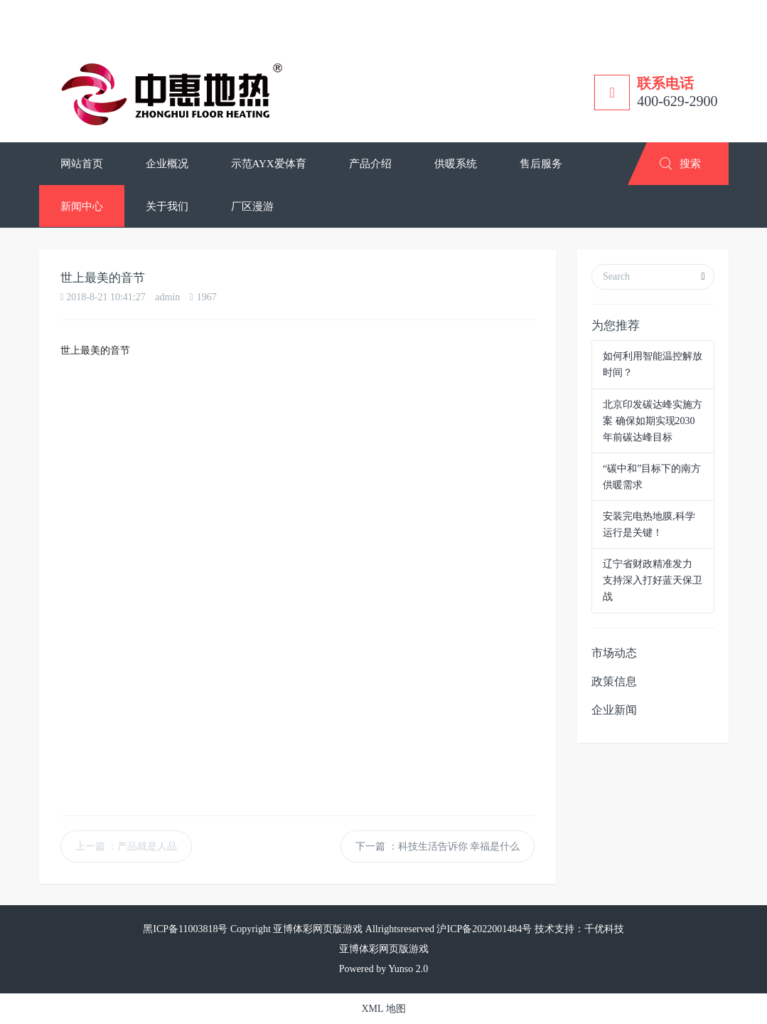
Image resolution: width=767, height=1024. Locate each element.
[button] (167, 163)
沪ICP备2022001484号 (484, 929)
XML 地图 (383, 1008)
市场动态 (614, 653)
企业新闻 (614, 710)
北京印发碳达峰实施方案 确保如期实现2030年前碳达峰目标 (652, 421)
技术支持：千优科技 (579, 929)
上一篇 (126, 846)
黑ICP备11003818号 (185, 929)
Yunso (400, 969)
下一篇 (437, 846)
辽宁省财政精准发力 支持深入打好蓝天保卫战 (652, 580)
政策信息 (614, 681)
